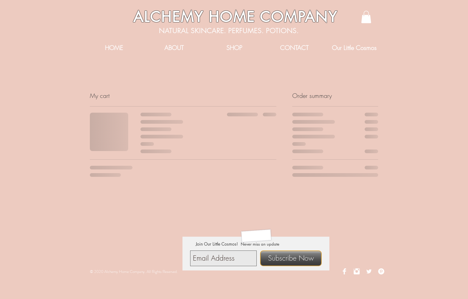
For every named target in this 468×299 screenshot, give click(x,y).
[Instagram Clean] (357, 271)
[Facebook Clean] (344, 271)
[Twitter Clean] (369, 271)
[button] (366, 17)
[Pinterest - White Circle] (381, 271)
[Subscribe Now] (291, 258)
